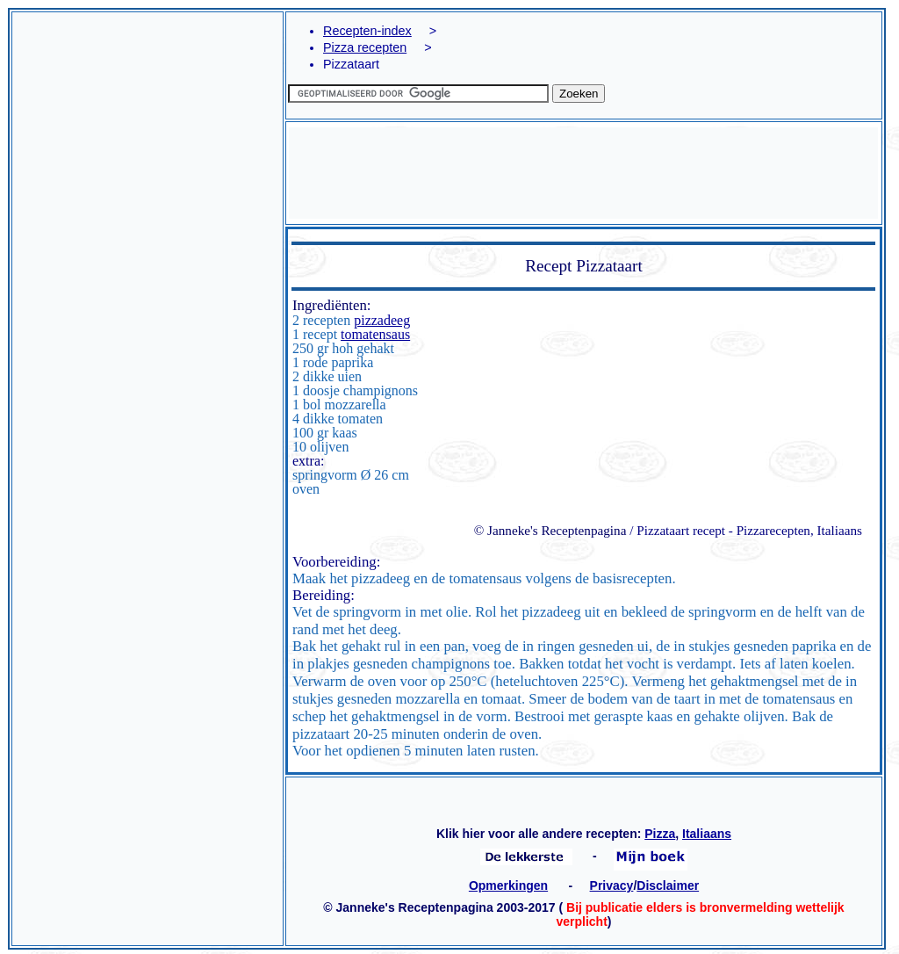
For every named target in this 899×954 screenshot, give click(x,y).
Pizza (659, 834)
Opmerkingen (508, 885)
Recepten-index (367, 31)
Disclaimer (667, 885)
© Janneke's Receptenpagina (550, 530)
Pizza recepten (364, 47)
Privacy (612, 885)
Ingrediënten (329, 305)
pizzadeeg (382, 320)
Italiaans (706, 834)
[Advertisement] (147, 211)
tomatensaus (375, 334)
